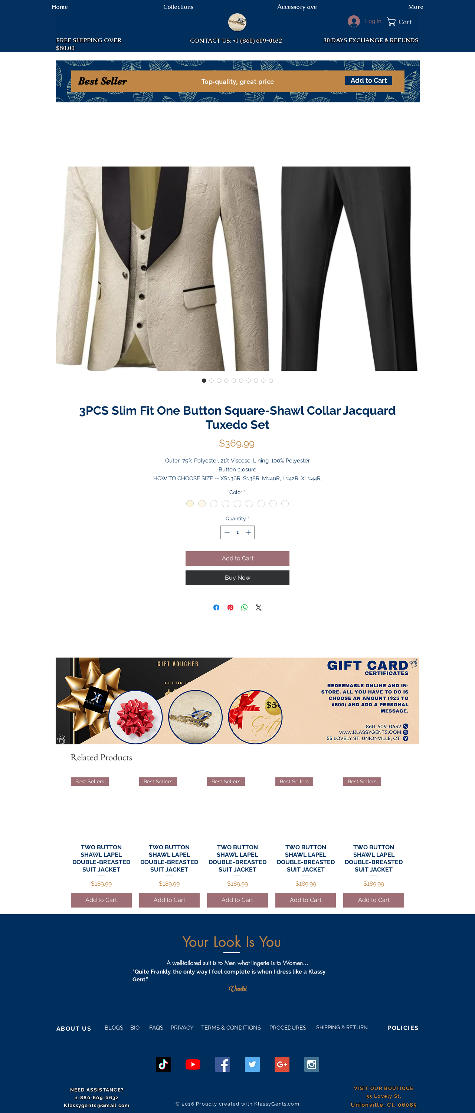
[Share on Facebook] (216, 607)
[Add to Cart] (369, 80)
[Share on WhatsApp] (244, 607)
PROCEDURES (287, 1027)
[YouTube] (193, 1064)
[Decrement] (226, 532)
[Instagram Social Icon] (311, 1064)
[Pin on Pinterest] (230, 607)
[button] (403, 21)
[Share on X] (258, 607)
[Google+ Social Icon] (282, 1064)
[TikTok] (163, 1064)
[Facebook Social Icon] (222, 1064)
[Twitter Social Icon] (252, 1064)
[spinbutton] (237, 532)
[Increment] (248, 532)
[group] (237, 842)
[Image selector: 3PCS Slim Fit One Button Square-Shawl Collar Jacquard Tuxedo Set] (204, 380)
